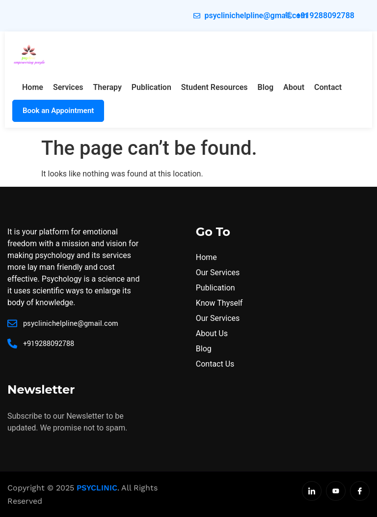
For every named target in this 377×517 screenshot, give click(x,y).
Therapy (107, 87)
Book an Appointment (58, 110)
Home (32, 87)
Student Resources (214, 87)
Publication (151, 87)
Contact (328, 87)
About (293, 87)
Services (68, 87)
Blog (265, 87)
